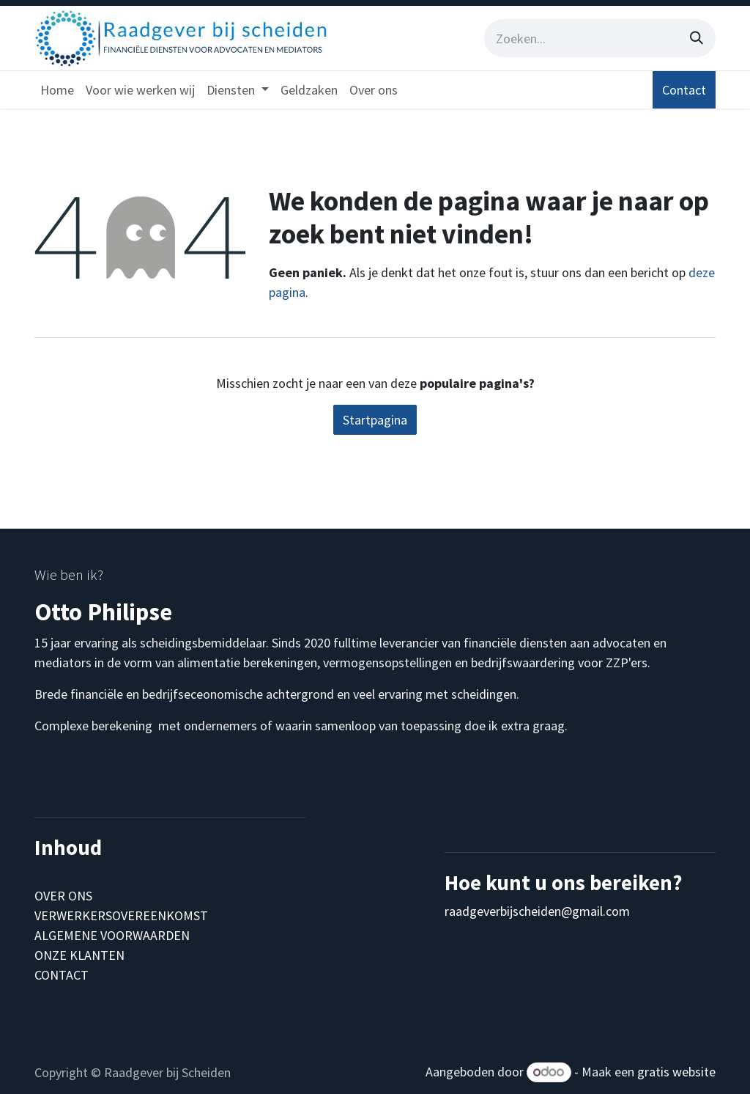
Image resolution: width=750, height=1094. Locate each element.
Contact (684, 89)
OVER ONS (63, 895)
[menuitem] (57, 90)
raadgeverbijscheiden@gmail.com (537, 911)
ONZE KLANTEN (79, 955)
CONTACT (61, 974)
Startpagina (375, 419)
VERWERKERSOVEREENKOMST (121, 915)
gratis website (676, 1071)
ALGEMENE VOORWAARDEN (112, 935)
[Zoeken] (696, 38)
